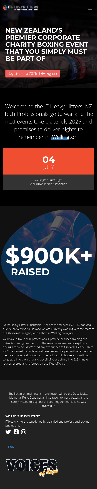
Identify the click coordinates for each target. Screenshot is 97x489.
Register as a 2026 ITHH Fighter (33, 73)
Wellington (65, 137)
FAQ (11, 447)
